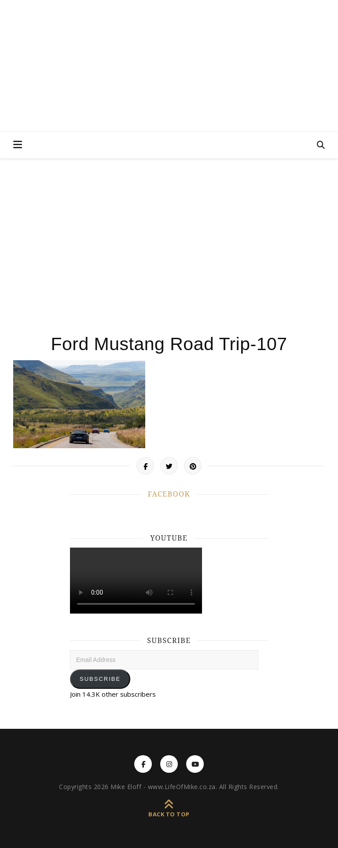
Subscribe (100, 679)
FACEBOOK (169, 494)
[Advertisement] (169, 241)
